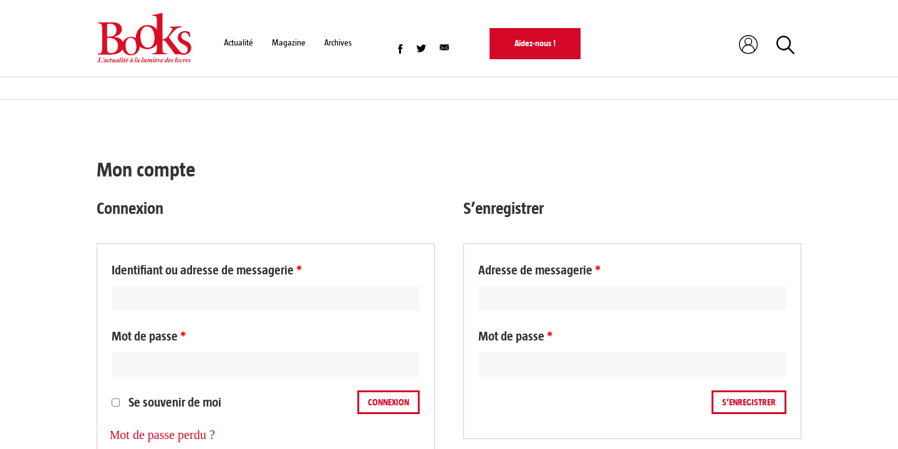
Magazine (289, 42)
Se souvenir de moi (166, 402)
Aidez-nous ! (535, 43)
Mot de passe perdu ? (162, 435)
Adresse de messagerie (539, 270)
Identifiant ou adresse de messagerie (207, 270)
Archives (338, 42)
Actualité (238, 42)
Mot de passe (149, 336)
